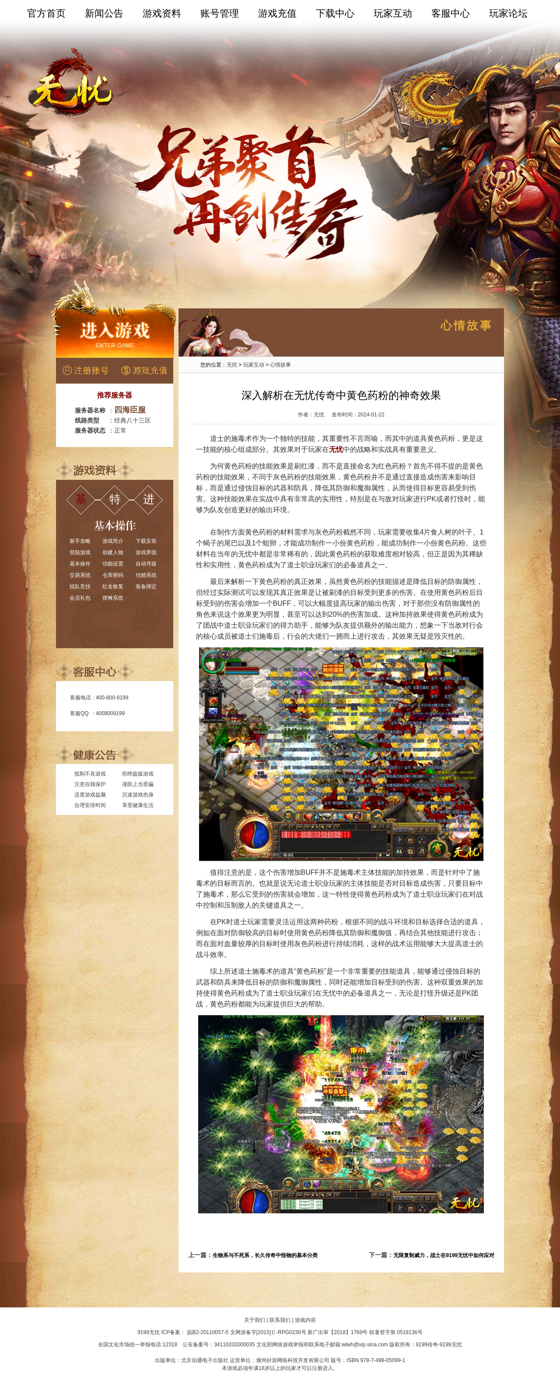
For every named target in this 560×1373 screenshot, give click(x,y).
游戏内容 (305, 1320)
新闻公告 (104, 13)
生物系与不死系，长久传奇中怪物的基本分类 (265, 1255)
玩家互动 (393, 13)
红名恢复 (112, 586)
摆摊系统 (112, 598)
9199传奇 (427, 1345)
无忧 (232, 365)
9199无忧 (148, 1332)
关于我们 (254, 1320)
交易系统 (80, 575)
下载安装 (146, 541)
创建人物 (112, 552)
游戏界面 (146, 552)
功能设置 (112, 564)
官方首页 (46, 13)
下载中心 (335, 13)
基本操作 (80, 564)
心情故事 (280, 365)
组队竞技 (80, 586)
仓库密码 (112, 575)
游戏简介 (112, 541)
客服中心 (450, 13)
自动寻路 (146, 564)
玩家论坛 (508, 13)
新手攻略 (80, 541)
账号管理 (219, 13)
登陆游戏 (80, 552)
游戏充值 (277, 13)
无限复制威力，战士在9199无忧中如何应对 (443, 1255)
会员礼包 (80, 598)
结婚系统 (146, 575)
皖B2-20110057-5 (208, 1332)
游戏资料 (162, 13)
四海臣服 (130, 409)
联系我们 (280, 1320)
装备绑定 (146, 586)
